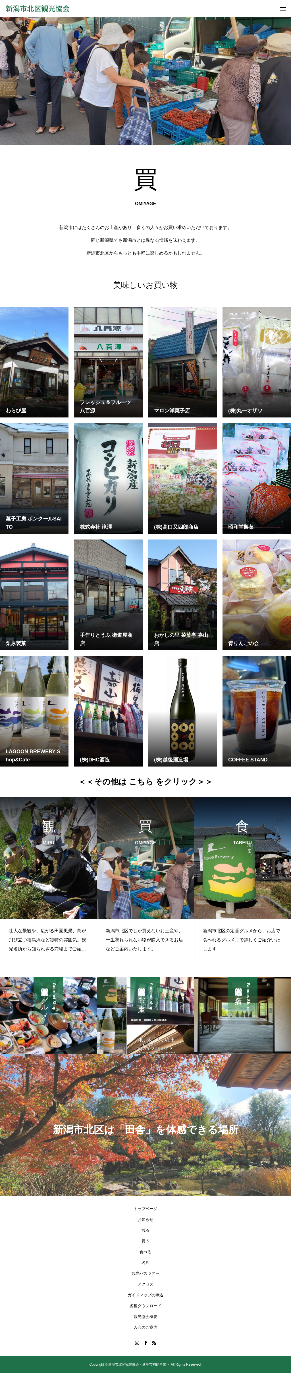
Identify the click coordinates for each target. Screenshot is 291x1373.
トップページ (145, 1208)
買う (145, 1241)
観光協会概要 (145, 1316)
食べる (145, 1252)
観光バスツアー (145, 1273)
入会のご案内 (145, 1327)
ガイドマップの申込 (145, 1295)
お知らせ (145, 1219)
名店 (145, 1262)
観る (145, 1230)
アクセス (145, 1284)
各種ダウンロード (145, 1305)
